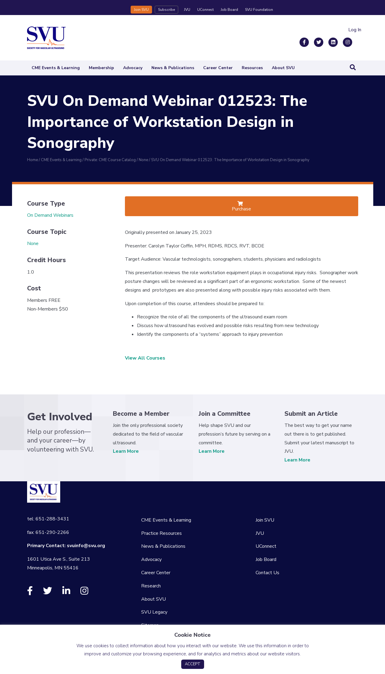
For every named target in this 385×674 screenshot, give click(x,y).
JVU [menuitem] (260, 533)
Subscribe (166, 9)
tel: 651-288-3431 (48, 519)
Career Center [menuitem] (155, 572)
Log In (354, 29)
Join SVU (141, 9)
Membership (101, 68)
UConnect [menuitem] (266, 546)
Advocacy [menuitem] (151, 559)
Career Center (218, 68)
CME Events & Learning (56, 68)
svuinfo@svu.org (86, 545)
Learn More (126, 451)
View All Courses (145, 358)
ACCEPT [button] (192, 664)
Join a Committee (224, 413)
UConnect (205, 9)
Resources (252, 68)
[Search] (352, 67)
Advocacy (132, 68)
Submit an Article (311, 413)
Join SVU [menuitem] (265, 520)
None (33, 243)
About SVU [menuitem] (153, 599)
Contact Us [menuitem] (267, 572)
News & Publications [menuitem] (163, 546)
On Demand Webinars (50, 215)
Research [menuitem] (151, 586)
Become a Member (141, 413)
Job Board (229, 9)
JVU (187, 9)
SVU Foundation (259, 9)
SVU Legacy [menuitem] (154, 612)
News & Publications (172, 68)
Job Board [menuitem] (266, 559)
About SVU (283, 68)
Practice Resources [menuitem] (161, 533)
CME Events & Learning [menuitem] (166, 520)
